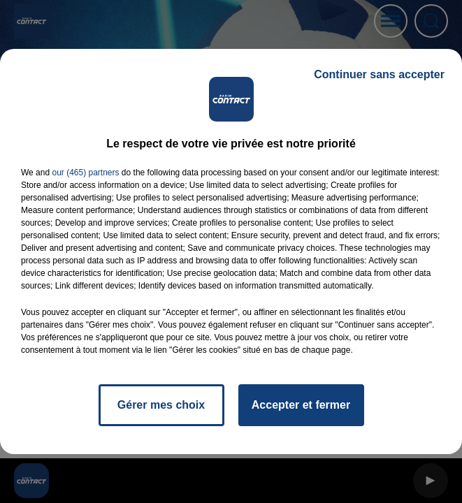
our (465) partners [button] (85, 172)
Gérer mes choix (161, 405)
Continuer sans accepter (379, 74)
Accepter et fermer (301, 405)
